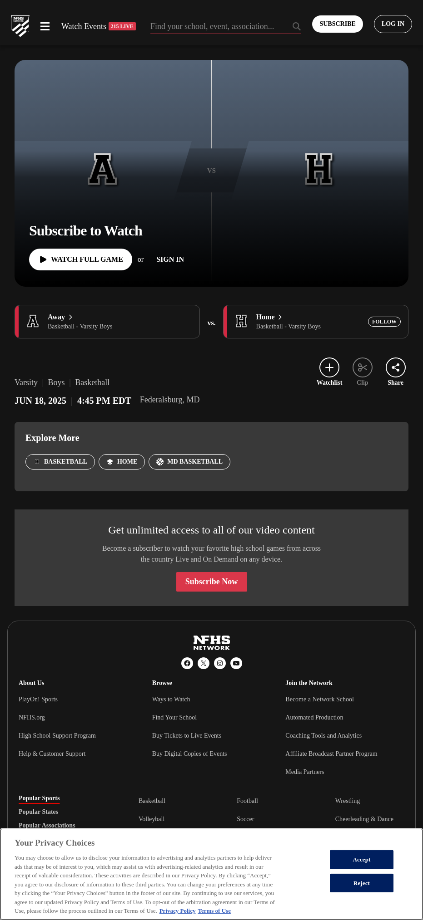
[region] (211, 874)
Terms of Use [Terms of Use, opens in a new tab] (214, 910)
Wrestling (347, 801)
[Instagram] (220, 663)
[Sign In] (170, 259)
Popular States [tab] (38, 812)
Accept (361, 859)
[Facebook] (187, 663)
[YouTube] (236, 663)
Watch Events (98, 26)
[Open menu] (45, 26)
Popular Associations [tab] (47, 825)
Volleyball (151, 819)
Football (247, 801)
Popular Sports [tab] (39, 798)
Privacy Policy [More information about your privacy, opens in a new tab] (177, 910)
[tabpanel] (271, 818)
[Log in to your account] (393, 24)
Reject (361, 883)
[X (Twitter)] (203, 663)
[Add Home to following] (384, 322)
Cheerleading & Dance (364, 819)
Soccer (245, 819)
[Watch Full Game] (80, 259)
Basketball (152, 801)
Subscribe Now (211, 581)
